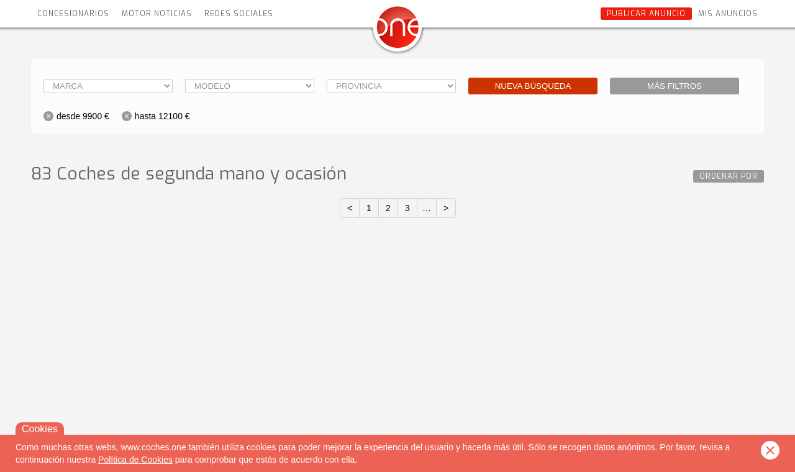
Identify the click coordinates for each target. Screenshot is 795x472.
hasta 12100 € (162, 116)
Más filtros (674, 86)
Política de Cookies (135, 460)
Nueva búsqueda (533, 86)
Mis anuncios (728, 14)
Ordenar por (728, 176)
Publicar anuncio (646, 14)
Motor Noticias (157, 14)
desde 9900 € (83, 116)
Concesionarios (73, 14)
